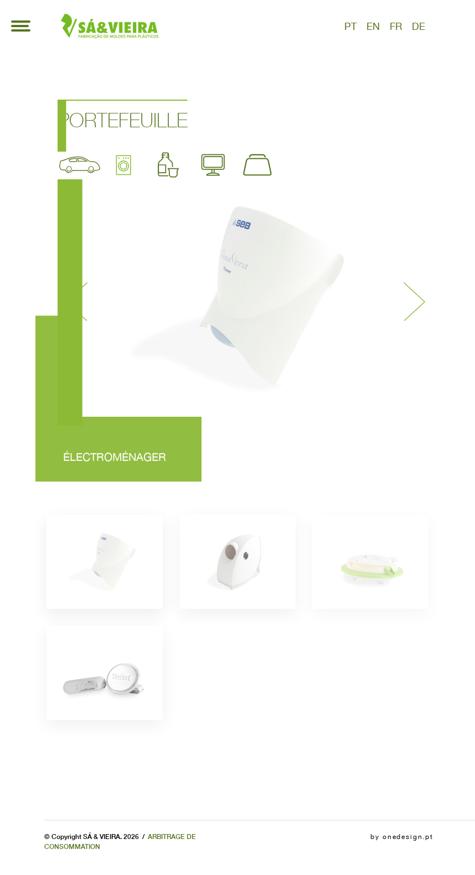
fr (396, 26)
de (418, 26)
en (373, 26)
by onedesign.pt (401, 837)
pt (350, 26)
